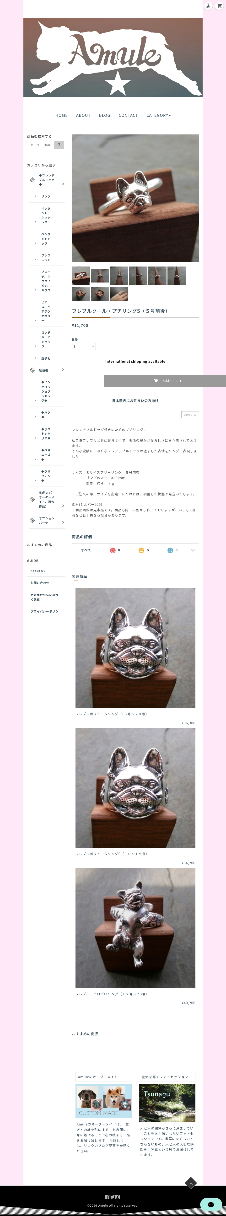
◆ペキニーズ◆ (46, 454)
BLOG (104, 115)
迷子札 (46, 358)
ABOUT (83, 115)
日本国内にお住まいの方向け (135, 400)
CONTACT (128, 115)
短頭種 (43, 370)
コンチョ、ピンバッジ (46, 339)
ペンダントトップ (46, 238)
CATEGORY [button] (158, 115)
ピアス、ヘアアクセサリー (46, 311)
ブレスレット (46, 257)
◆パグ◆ (46, 414)
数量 (75, 339)
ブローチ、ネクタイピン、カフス (46, 281)
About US (38, 571)
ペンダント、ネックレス (46, 215)
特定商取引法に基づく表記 (45, 597)
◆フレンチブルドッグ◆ (46, 179)
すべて (86, 550)
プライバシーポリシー (45, 613)
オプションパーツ (46, 520)
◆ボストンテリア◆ (46, 433)
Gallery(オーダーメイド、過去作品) (46, 499)
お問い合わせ (40, 583)
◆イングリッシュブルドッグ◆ (46, 391)
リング (46, 196)
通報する (190, 415)
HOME (61, 115)
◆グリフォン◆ (46, 475)
